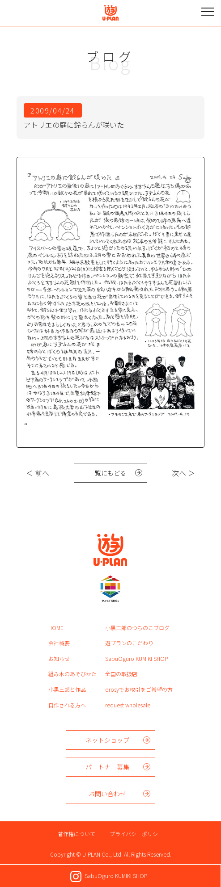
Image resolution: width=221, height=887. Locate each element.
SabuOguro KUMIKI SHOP (136, 658)
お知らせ (59, 658)
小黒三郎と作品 (67, 689)
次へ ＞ (183, 472)
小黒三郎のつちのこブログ (137, 627)
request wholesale (127, 705)
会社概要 (59, 643)
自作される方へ (67, 705)
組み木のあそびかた (72, 673)
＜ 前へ (37, 472)
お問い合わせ (107, 793)
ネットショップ (107, 740)
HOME (56, 627)
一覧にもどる (107, 472)
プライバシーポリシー (136, 833)
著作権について (76, 833)
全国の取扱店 (121, 673)
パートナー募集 (107, 766)
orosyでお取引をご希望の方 (139, 689)
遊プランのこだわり (129, 643)
